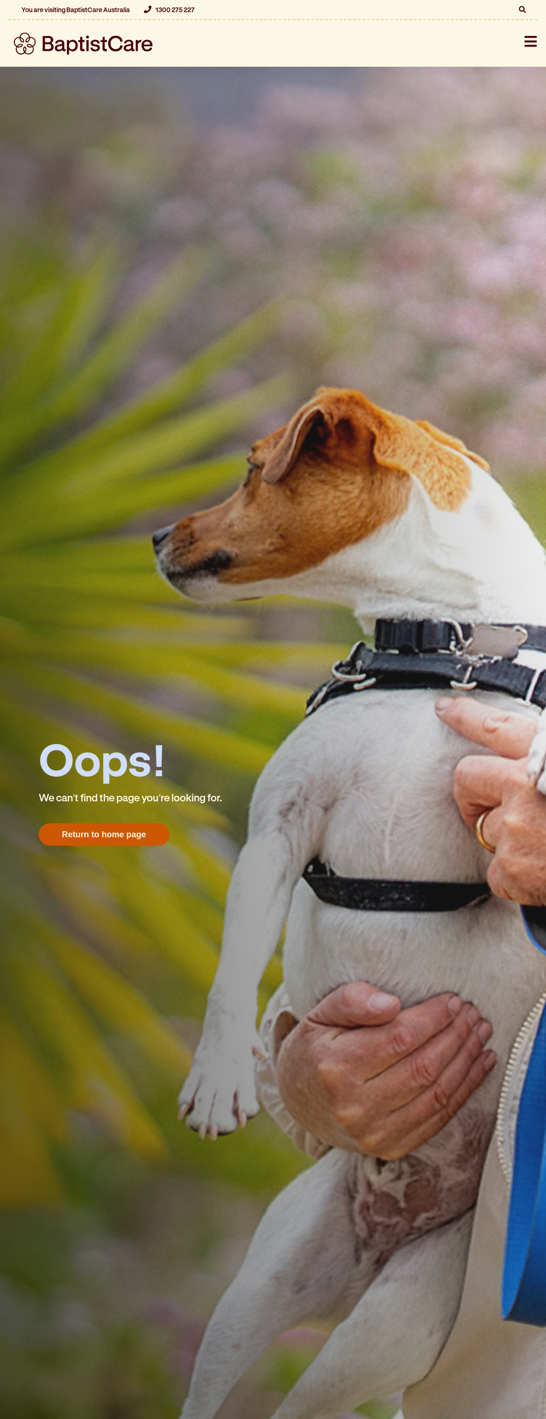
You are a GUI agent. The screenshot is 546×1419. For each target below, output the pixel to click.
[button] (522, 10)
